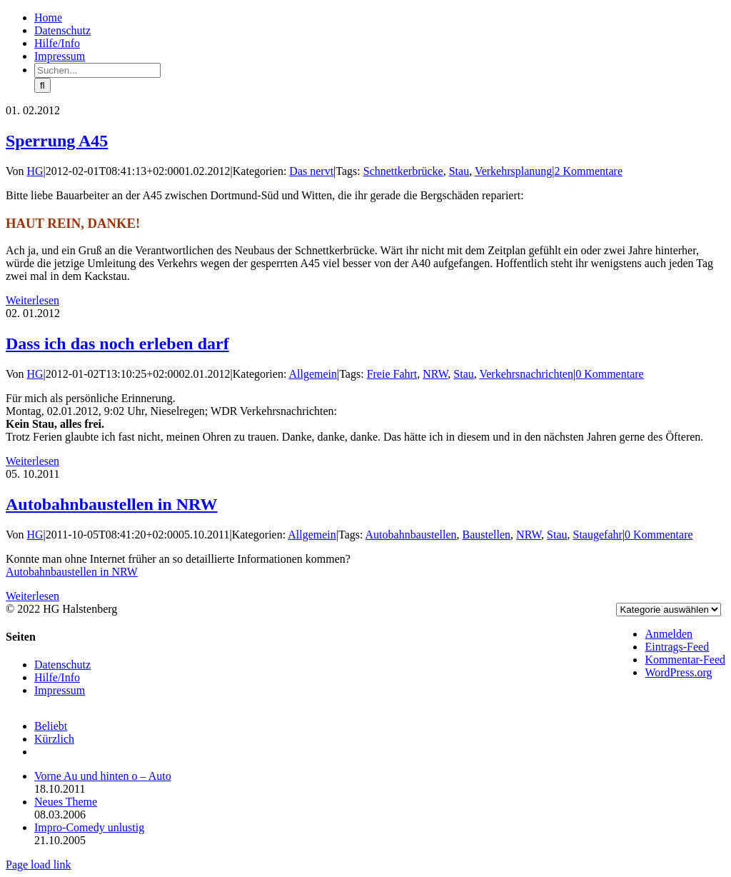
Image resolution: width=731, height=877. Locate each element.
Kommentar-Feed (685, 659)
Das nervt (311, 171)
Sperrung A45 (57, 140)
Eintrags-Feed (677, 647)
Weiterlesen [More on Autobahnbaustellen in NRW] (32, 596)
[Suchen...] (97, 70)
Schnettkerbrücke (403, 171)
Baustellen (487, 534)
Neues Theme (65, 802)
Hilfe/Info (57, 677)
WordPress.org (678, 672)
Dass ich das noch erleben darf (117, 343)
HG (35, 171)
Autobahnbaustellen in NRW (112, 504)
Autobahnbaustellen (411, 534)
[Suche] (42, 85)
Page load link (38, 864)
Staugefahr (597, 534)
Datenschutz (62, 664)
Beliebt (50, 726)
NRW (435, 374)
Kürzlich (54, 739)
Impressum (59, 690)
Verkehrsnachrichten (526, 374)
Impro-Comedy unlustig (89, 827)
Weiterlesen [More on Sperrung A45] (32, 300)
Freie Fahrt (392, 374)
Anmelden (668, 634)
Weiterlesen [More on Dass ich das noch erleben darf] (32, 461)
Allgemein (312, 374)
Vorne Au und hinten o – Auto (102, 776)
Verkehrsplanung (513, 171)
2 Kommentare (589, 171)
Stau (459, 171)
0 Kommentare (609, 374)
